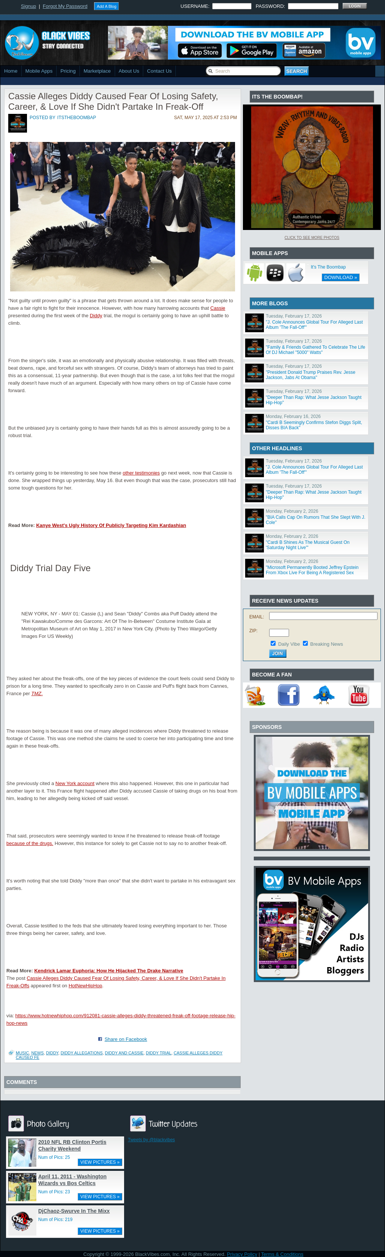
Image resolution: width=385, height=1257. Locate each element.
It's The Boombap (328, 267)
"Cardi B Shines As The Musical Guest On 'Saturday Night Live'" (307, 545)
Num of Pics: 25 (54, 1157)
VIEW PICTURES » (100, 1162)
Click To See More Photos (312, 238)
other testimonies (141, 473)
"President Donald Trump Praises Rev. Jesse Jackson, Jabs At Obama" (310, 375)
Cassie (217, 308)
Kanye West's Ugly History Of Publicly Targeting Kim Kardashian (111, 525)
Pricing (68, 71)
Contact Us (159, 71)
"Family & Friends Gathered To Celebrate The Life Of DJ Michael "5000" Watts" (315, 350)
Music (22, 1053)
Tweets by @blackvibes (151, 1139)
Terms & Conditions (282, 1254)
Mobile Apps (39, 71)
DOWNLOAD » (340, 277)
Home (11, 71)
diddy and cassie (124, 1053)
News (37, 1053)
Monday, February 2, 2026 (292, 511)
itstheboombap (76, 117)
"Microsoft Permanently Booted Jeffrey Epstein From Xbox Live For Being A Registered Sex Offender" (312, 573)
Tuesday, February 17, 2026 (294, 316)
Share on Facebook (126, 1039)
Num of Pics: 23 (54, 1191)
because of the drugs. (29, 843)
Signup (28, 6)
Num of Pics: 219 (55, 1219)
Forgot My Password (65, 6)
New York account (74, 783)
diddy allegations (82, 1053)
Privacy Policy (242, 1254)
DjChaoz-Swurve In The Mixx (74, 1211)
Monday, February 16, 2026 (293, 416)
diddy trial (158, 1053)
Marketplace (97, 71)
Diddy (96, 315)
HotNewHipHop (85, 985)
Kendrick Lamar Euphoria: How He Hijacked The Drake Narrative (108, 970)
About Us (129, 71)
